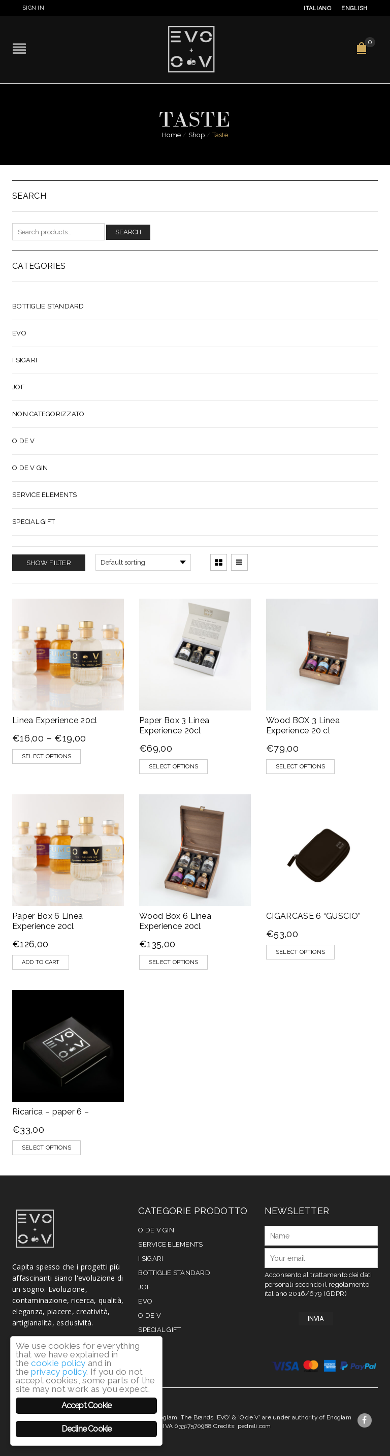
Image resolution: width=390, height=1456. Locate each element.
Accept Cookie (86, 1405)
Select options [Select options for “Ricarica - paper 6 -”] (46, 1147)
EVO (19, 333)
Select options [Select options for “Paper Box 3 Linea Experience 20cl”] (173, 766)
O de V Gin (30, 468)
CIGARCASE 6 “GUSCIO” (313, 916)
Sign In (33, 8)
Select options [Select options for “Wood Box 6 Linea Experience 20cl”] (173, 962)
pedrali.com (254, 1426)
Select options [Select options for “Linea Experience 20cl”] (46, 756)
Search (128, 232)
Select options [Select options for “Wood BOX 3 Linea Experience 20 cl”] (300, 766)
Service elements (44, 495)
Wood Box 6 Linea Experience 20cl (175, 921)
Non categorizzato (48, 414)
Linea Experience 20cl (55, 720)
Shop (196, 135)
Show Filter (48, 563)
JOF (18, 387)
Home (171, 135)
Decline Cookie (86, 1429)
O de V (23, 441)
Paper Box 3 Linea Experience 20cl (174, 725)
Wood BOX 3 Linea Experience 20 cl (303, 725)
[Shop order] (143, 562)
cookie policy (58, 1363)
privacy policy (58, 1372)
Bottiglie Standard (48, 306)
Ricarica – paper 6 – (50, 1112)
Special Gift (33, 521)
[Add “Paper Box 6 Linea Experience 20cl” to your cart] (40, 962)
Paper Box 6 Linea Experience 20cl (47, 921)
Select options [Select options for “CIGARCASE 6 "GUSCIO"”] (300, 952)
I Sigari (24, 360)
